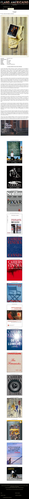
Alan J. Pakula (4, 13)
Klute (7, 72)
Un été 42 (8, 112)
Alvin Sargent (8, 13)
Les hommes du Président (21, 72)
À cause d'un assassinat (12, 72)
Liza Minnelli (12, 13)
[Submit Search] (11, 7)
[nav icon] (3, 9)
